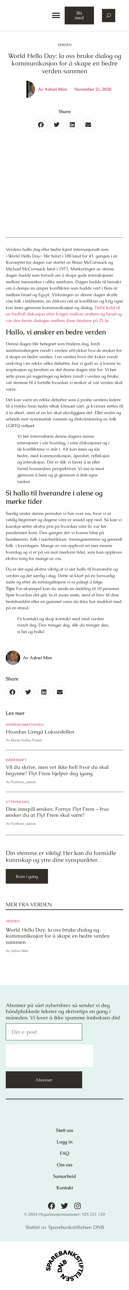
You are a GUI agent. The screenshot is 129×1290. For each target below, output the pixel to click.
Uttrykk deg (17, 802)
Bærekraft (16, 760)
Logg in (64, 1142)
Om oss (64, 1165)
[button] (55, 15)
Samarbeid (64, 1176)
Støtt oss (64, 1130)
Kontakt (64, 1188)
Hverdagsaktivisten (25, 724)
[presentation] (49, 1056)
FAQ (64, 1153)
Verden (65, 44)
